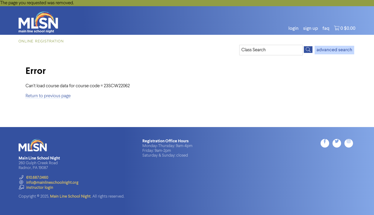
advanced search (334, 50)
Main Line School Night (70, 197)
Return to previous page (48, 96)
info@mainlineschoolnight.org (48, 183)
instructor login (36, 188)
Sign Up (310, 28)
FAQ (325, 28)
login (293, 28)
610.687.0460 (33, 178)
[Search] (308, 49)
